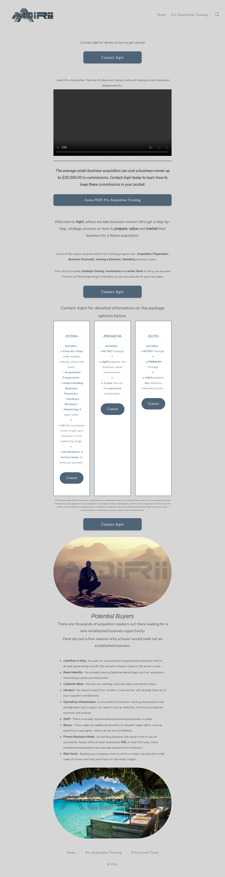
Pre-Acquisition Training (189, 14)
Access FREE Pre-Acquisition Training (112, 200)
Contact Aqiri (112, 57)
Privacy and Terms (144, 852)
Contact (71, 477)
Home (161, 14)
